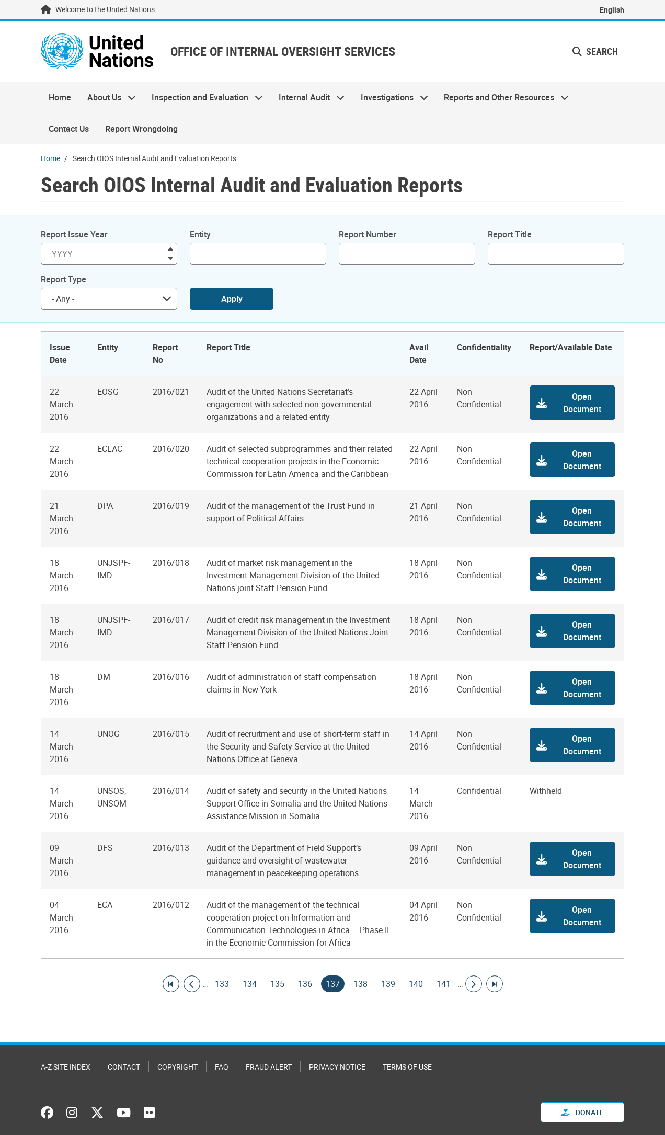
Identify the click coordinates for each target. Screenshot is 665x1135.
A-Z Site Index (65, 1067)
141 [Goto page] (443, 984)
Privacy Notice (337, 1067)
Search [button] (595, 51)
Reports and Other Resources (502, 97)
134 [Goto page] (249, 984)
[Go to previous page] (192, 983)
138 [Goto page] (360, 984)
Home (60, 97)
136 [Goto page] (305, 984)
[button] (572, 402)
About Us (107, 97)
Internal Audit (308, 97)
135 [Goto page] (277, 984)
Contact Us (69, 128)
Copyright (177, 1067)
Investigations (390, 97)
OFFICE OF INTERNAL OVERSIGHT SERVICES (282, 51)
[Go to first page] (171, 983)
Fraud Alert (269, 1067)
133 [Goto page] (222, 984)
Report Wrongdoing (141, 128)
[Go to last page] (494, 983)
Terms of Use (407, 1067)
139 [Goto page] (388, 984)
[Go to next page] (473, 983)
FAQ (221, 1067)
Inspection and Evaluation (203, 97)
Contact (124, 1067)
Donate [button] (582, 1112)
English (612, 10)
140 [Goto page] (416, 984)
